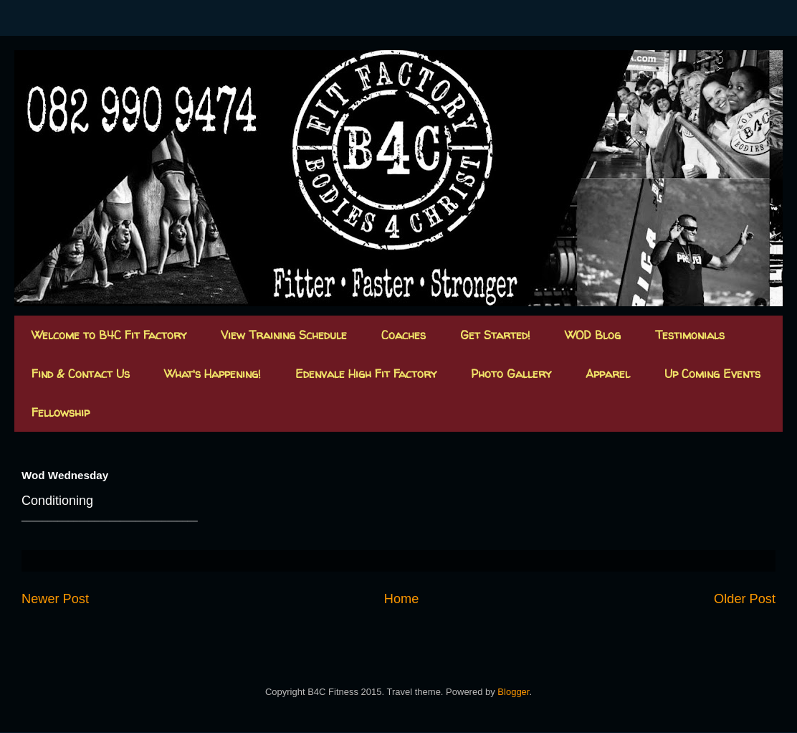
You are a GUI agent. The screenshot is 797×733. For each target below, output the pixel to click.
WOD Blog (593, 335)
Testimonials (690, 335)
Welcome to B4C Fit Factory (109, 335)
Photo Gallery (511, 374)
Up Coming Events (712, 374)
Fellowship (61, 412)
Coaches (403, 335)
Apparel (608, 374)
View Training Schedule (284, 335)
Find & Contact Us (81, 374)
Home (401, 599)
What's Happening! (212, 374)
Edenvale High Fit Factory (365, 374)
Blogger (513, 691)
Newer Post (55, 599)
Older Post (744, 599)
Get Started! (495, 335)
